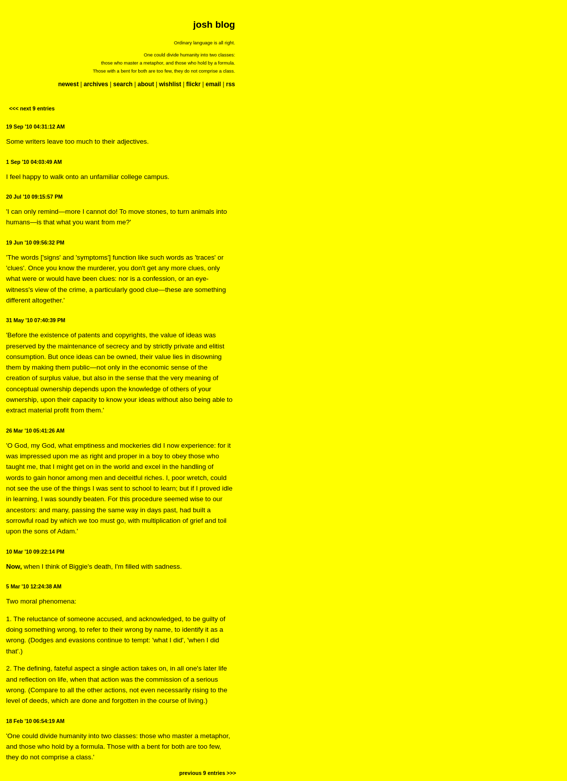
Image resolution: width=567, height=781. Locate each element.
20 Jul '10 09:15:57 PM (34, 197)
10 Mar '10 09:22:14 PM (35, 552)
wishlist (170, 84)
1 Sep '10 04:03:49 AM (34, 162)
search (123, 84)
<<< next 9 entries (31, 108)
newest (68, 84)
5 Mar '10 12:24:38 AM (34, 586)
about (146, 84)
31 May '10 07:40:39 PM (35, 320)
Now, (14, 566)
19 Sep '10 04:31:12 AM (35, 127)
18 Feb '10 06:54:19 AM (35, 721)
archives (96, 84)
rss (230, 84)
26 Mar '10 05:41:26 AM (35, 431)
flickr (193, 84)
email (213, 84)
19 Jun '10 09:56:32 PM (35, 242)
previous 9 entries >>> (207, 773)
